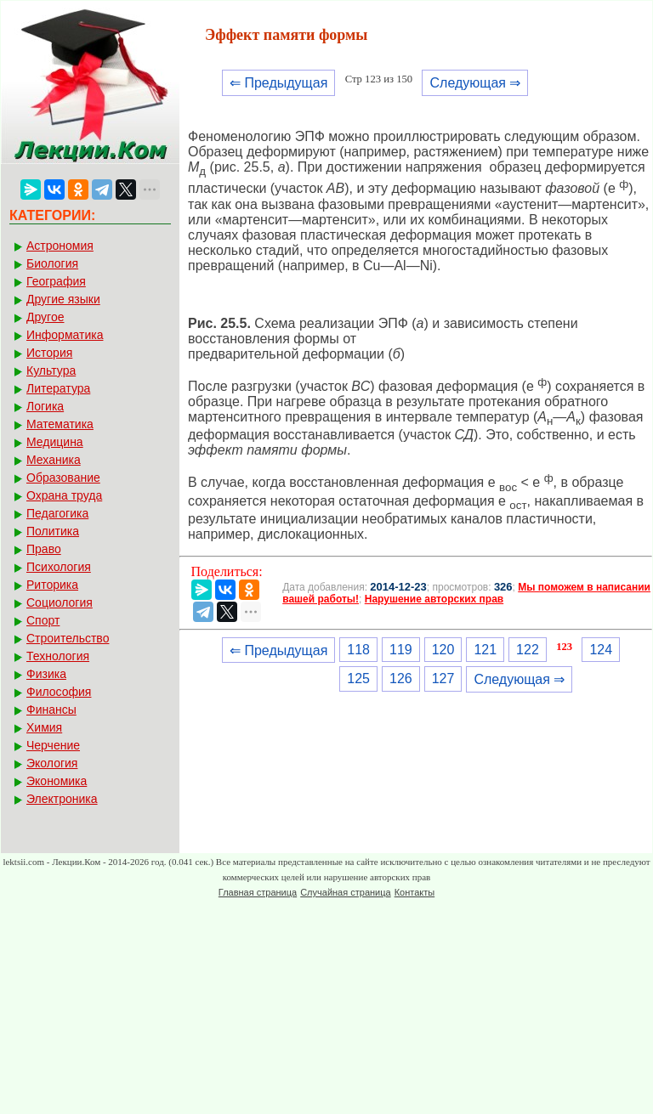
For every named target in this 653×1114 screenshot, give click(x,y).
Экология (51, 763)
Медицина (54, 442)
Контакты (415, 892)
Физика (46, 674)
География (56, 281)
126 (400, 678)
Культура (51, 370)
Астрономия (60, 245)
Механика (53, 460)
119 (400, 649)
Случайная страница (345, 892)
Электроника (62, 799)
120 (443, 649)
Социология (59, 602)
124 (600, 649)
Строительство (67, 638)
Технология (57, 656)
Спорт (43, 620)
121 (485, 649)
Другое (45, 317)
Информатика (64, 335)
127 (443, 678)
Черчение (53, 745)
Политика (52, 531)
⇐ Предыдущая (278, 83)
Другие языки (63, 299)
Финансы (51, 709)
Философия (58, 691)
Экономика (56, 781)
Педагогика (57, 513)
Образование (63, 477)
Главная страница (258, 892)
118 (358, 649)
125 (358, 678)
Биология (52, 263)
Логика (45, 406)
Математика (60, 424)
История (49, 352)
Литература (58, 388)
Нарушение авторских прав (434, 599)
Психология (58, 567)
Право (43, 549)
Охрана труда (64, 495)
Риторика (52, 584)
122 (527, 649)
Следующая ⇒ (474, 83)
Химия (44, 727)
